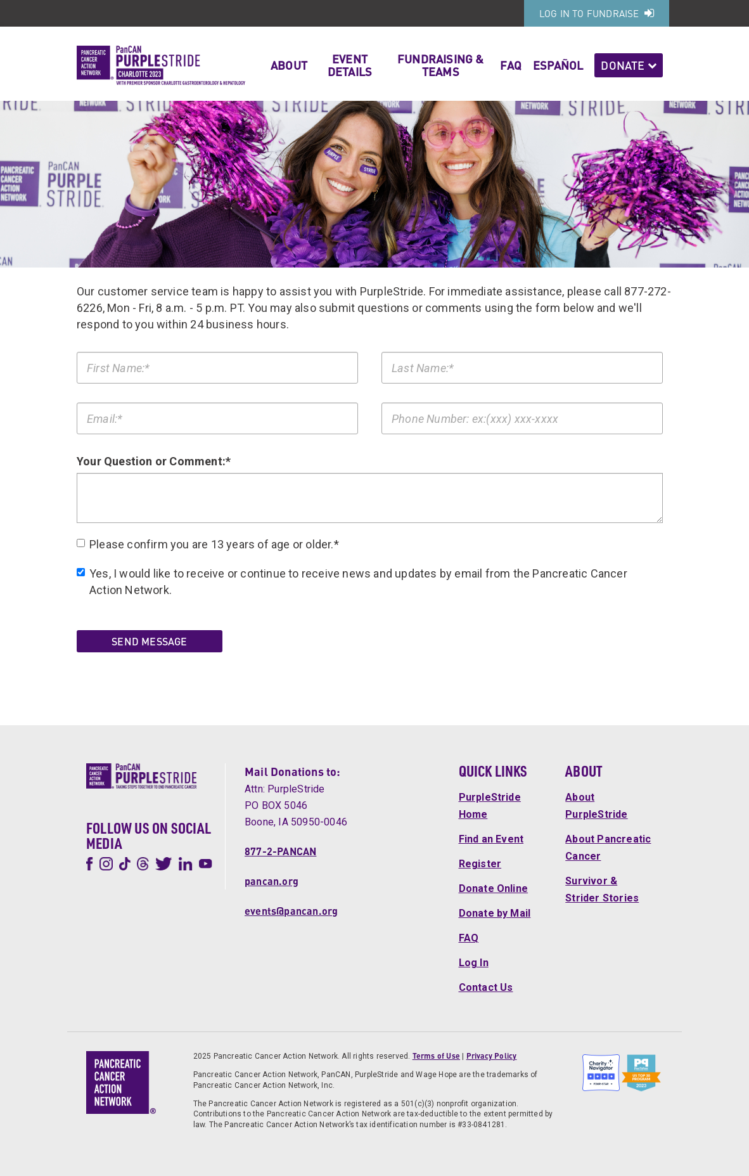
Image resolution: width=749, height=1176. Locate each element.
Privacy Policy (491, 1056)
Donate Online (493, 888)
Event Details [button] (350, 65)
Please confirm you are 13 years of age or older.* (208, 544)
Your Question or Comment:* (154, 461)
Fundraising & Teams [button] (440, 65)
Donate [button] (628, 65)
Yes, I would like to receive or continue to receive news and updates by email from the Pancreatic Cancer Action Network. (352, 582)
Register (480, 864)
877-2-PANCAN (280, 851)
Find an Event (491, 839)
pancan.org (271, 881)
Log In (474, 963)
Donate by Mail (495, 913)
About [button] (289, 65)
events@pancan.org (291, 910)
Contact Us (486, 987)
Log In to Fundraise (597, 13)
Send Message (149, 641)
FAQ (511, 65)
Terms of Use (436, 1056)
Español (558, 65)
